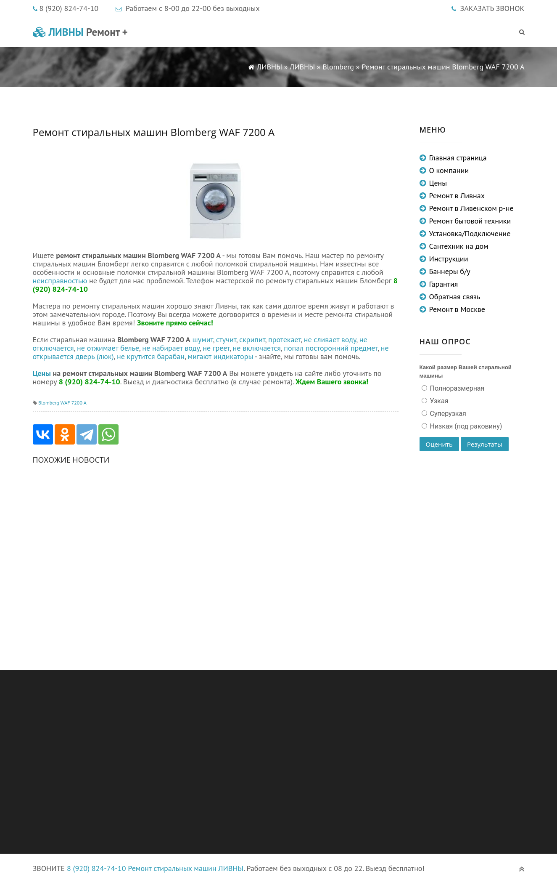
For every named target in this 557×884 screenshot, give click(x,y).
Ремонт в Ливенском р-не (471, 208)
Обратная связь (454, 296)
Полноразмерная (456, 388)
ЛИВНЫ (80, 32)
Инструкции (448, 259)
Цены (42, 373)
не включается (257, 348)
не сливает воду (330, 339)
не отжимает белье (108, 348)
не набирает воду (171, 348)
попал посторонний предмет (330, 348)
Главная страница (458, 157)
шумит (203, 339)
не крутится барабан (151, 356)
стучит (226, 339)
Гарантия (443, 284)
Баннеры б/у (449, 271)
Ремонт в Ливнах (457, 195)
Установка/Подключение (470, 233)
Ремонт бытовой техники (470, 221)
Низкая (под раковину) (465, 426)
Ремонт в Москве (457, 309)
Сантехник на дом (458, 246)
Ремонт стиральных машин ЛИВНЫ (185, 868)
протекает (284, 339)
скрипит (252, 339)
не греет (216, 348)
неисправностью (60, 280)
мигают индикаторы (220, 356)
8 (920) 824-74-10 (69, 8)
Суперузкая (447, 414)
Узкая (438, 401)
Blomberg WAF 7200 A (62, 402)
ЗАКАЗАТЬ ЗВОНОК (492, 8)
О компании (449, 170)
